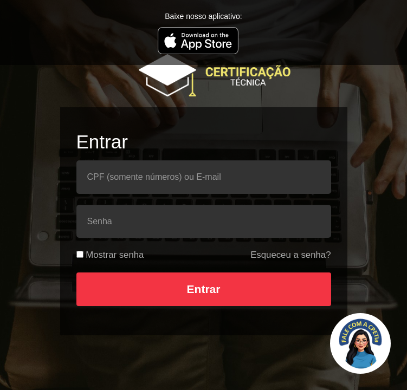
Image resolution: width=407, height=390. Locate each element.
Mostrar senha (115, 255)
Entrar (204, 289)
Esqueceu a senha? (290, 255)
